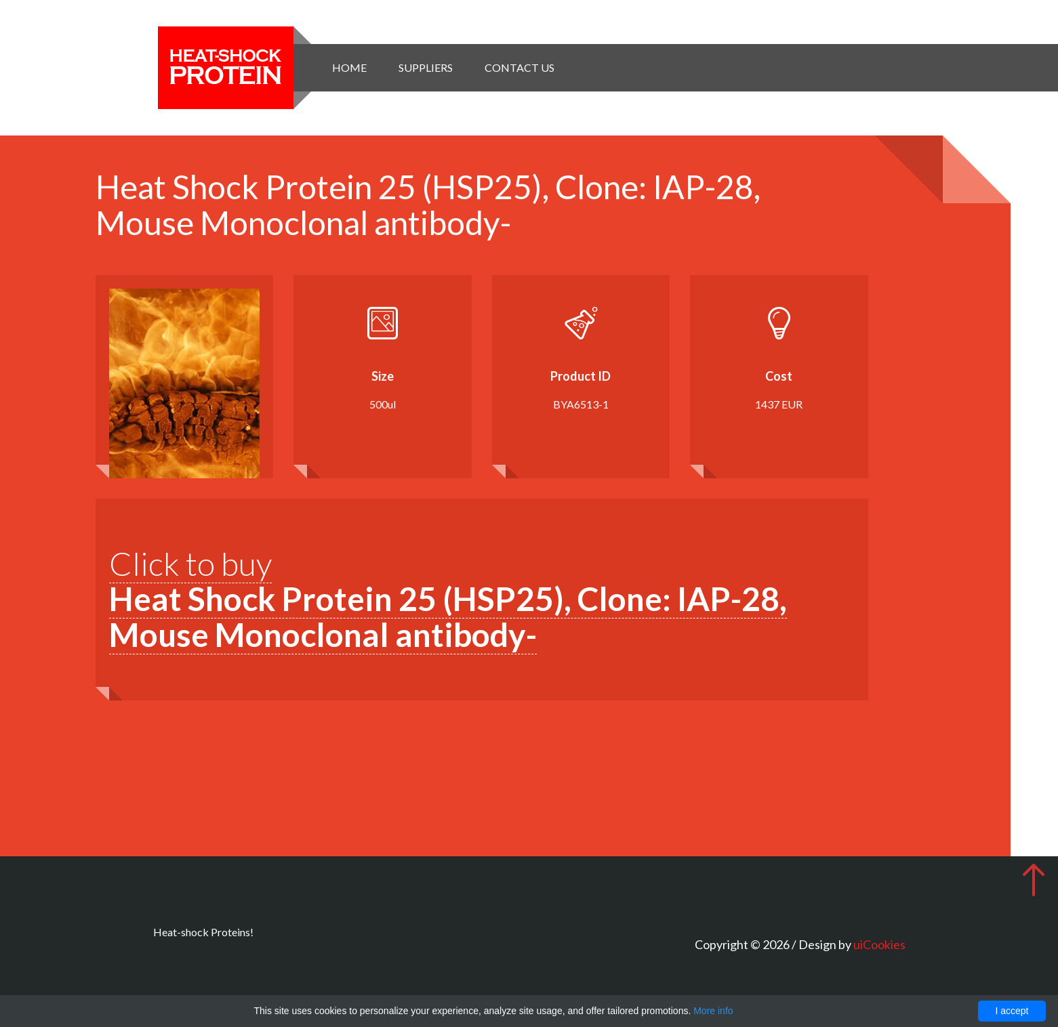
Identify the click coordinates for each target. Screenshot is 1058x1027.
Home (349, 67)
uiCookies (879, 944)
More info (713, 1010)
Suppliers (426, 67)
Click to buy (448, 599)
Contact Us (519, 67)
